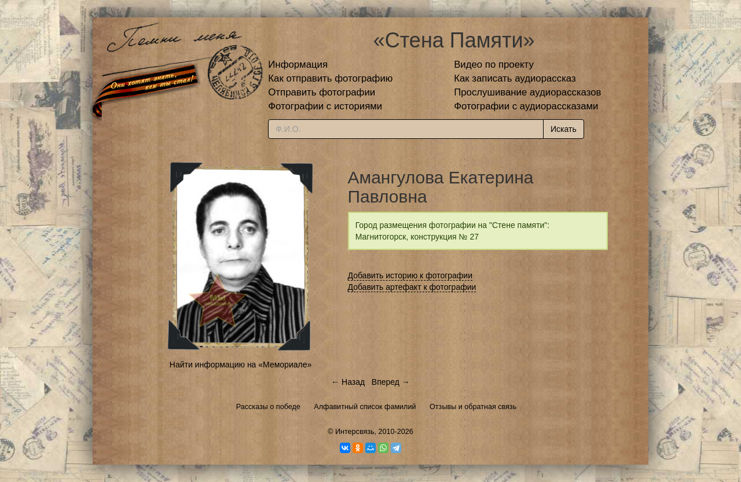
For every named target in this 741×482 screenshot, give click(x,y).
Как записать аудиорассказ (515, 78)
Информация (298, 64)
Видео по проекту (494, 64)
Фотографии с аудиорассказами (526, 106)
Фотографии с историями (325, 106)
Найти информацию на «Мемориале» (240, 364)
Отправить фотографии (321, 92)
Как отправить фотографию (330, 78)
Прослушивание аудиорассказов (527, 92)
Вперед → (391, 382)
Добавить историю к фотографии (410, 275)
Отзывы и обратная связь (473, 407)
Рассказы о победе (268, 407)
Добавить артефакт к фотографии (412, 287)
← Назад (348, 382)
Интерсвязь (355, 432)
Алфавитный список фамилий (365, 407)
